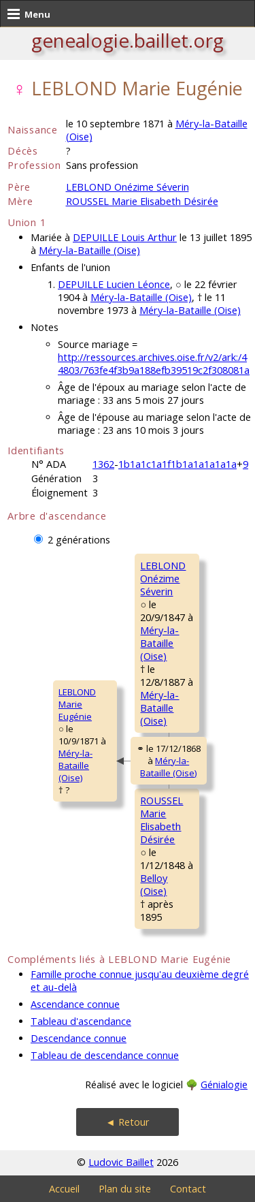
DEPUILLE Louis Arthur (125, 237)
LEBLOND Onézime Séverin (127, 186)
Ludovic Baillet (121, 1162)
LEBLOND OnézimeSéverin (163, 578)
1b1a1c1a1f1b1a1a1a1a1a (177, 464)
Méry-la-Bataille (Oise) (89, 250)
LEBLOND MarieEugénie (77, 704)
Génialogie (224, 1084)
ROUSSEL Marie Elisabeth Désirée (142, 201)
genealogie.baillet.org (127, 40)
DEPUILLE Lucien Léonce (114, 284)
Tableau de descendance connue (105, 1055)
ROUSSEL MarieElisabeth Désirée (161, 820)
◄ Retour (127, 1122)
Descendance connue (78, 1038)
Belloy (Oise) (153, 885)
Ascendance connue (75, 1004)
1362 (103, 464)
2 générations (79, 539)
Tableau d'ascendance (81, 1021)
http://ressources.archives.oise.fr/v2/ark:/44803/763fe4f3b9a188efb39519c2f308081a (154, 364)
